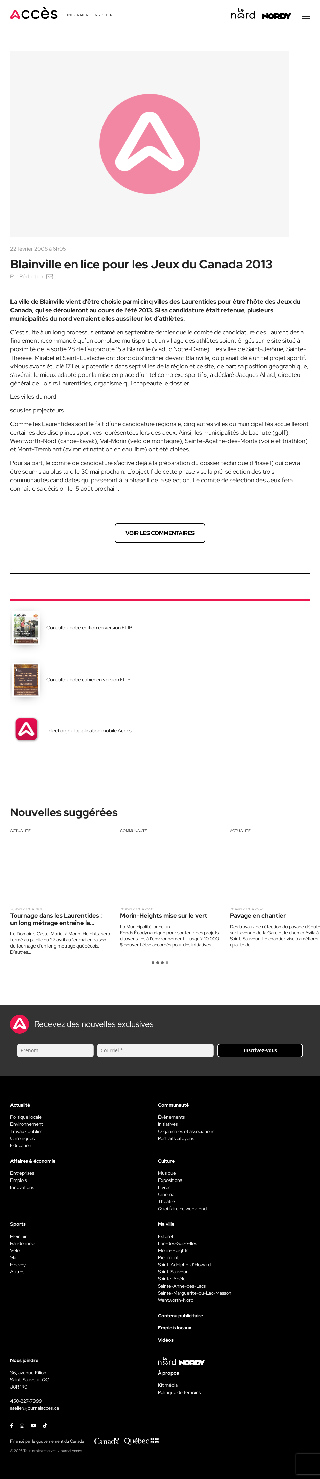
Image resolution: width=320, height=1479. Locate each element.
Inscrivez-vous (260, 1050)
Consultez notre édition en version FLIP (89, 628)
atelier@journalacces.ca (34, 1408)
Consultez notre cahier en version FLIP (88, 680)
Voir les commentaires (160, 533)
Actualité (20, 831)
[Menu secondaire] (306, 16)
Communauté (133, 831)
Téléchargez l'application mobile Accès (89, 731)
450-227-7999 (26, 1401)
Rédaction (31, 276)
